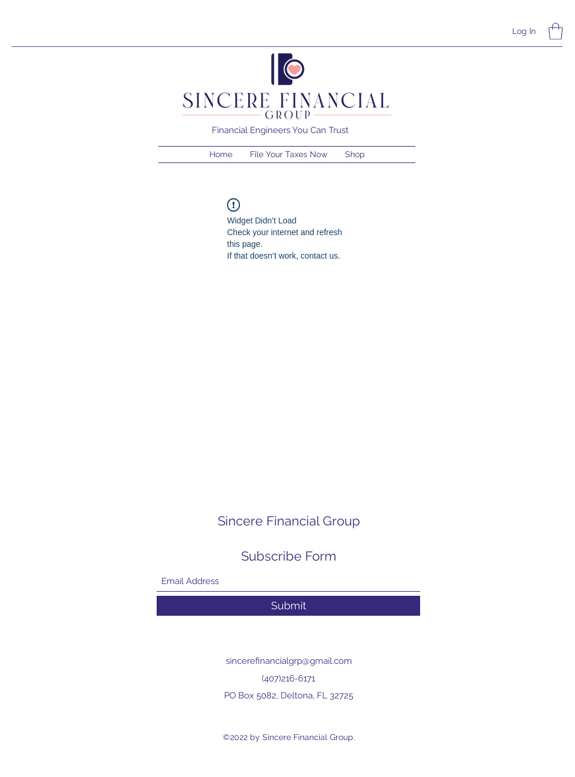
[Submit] (288, 606)
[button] (556, 31)
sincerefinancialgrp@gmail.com (289, 661)
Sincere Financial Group (289, 520)
